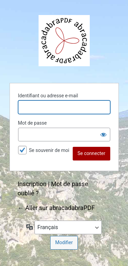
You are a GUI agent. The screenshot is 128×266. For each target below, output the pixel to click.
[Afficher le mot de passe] (103, 134)
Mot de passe (32, 123)
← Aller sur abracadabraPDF (56, 207)
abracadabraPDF (64, 40)
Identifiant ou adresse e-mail (48, 95)
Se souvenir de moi (49, 150)
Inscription (32, 183)
